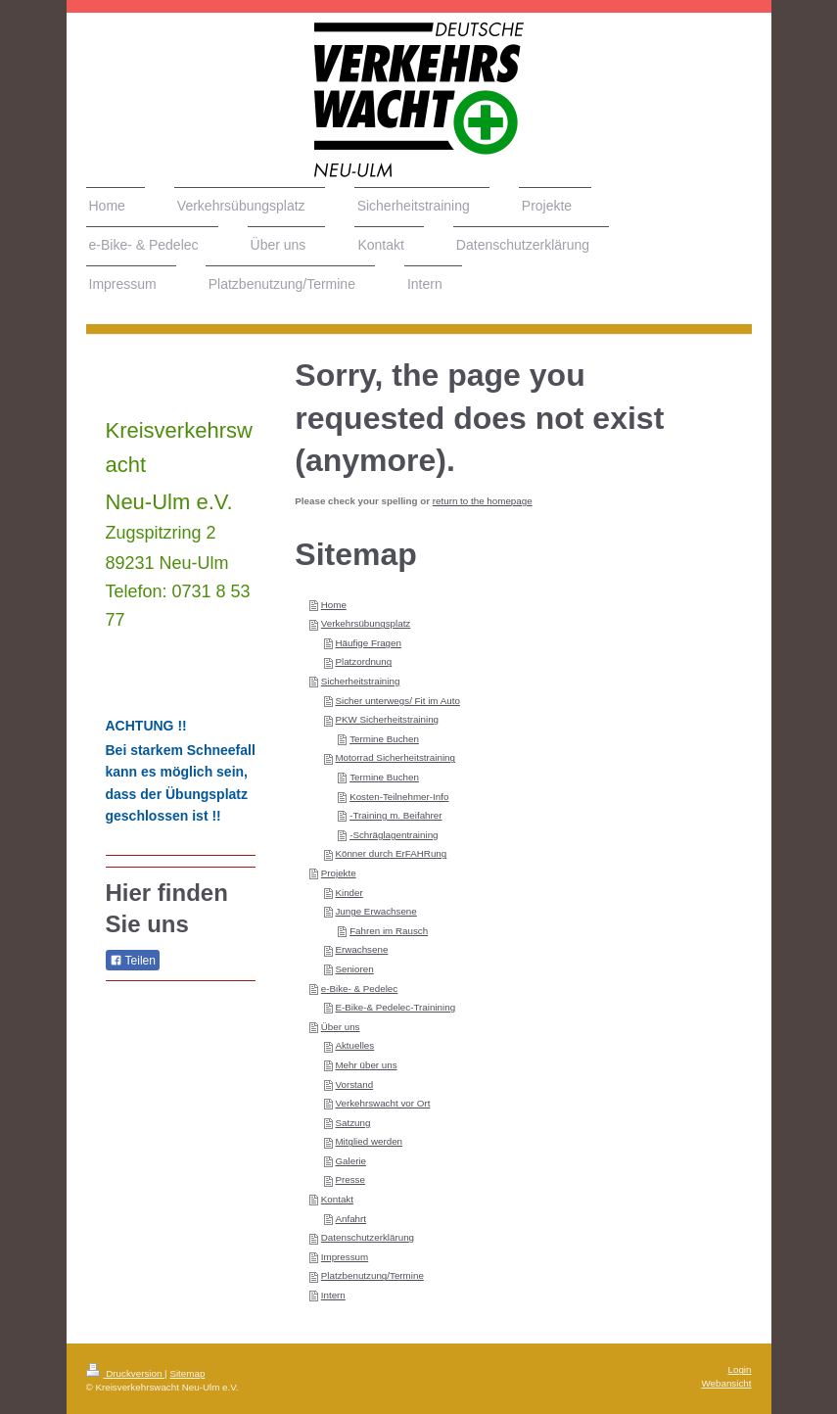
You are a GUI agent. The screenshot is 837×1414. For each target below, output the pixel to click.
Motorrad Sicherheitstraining (395, 757)
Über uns (340, 1026)
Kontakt (337, 1199)
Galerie (350, 1160)
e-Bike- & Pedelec (359, 988)
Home (334, 604)
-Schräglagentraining (393, 834)
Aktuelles (354, 1045)
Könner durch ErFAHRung (390, 853)
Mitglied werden (368, 1141)
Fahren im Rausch (388, 930)
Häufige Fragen (368, 642)
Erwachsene (361, 949)
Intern (333, 1295)
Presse (350, 1179)
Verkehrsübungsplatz (366, 623)
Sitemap (187, 1373)
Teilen (133, 960)
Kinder (348, 892)
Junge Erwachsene (375, 911)
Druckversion (125, 1373)
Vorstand (354, 1084)
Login (740, 1369)
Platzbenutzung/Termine (372, 1275)
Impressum (344, 1256)
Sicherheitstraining (360, 681)
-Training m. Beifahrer (395, 815)
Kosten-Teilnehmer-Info (398, 796)
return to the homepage (483, 500)
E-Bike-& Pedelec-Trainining (395, 1007)
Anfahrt (350, 1218)
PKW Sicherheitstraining (387, 719)
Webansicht (726, 1383)
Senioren (354, 969)
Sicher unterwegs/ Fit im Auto (397, 700)
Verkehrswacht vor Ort (382, 1103)
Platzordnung (363, 661)
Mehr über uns (365, 1065)
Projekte (338, 873)
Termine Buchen (384, 738)
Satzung (352, 1122)
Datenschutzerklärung (367, 1237)
